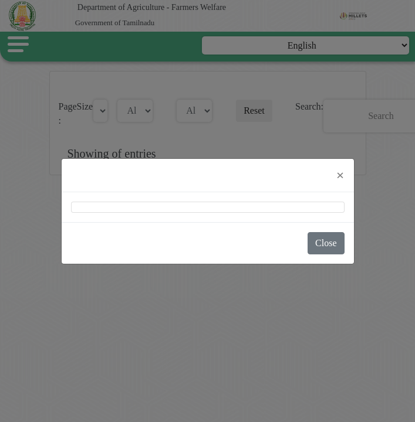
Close (325, 243)
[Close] (340, 175)
